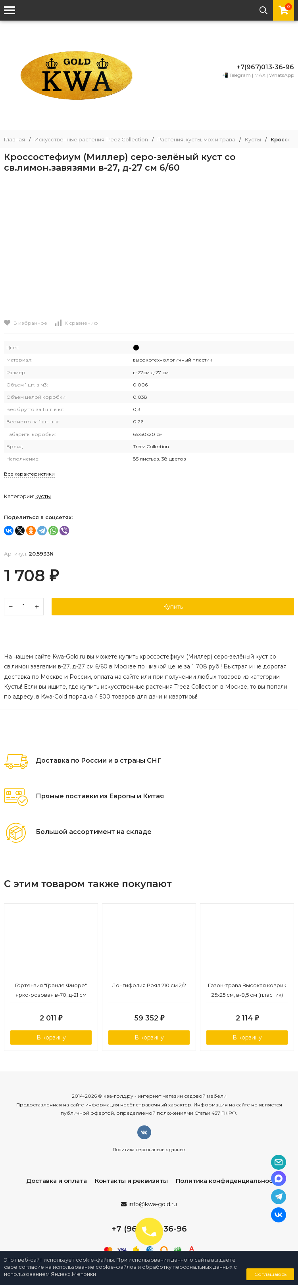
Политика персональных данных (149, 1149)
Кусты (253, 139)
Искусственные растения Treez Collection (91, 139)
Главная (14, 139)
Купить (173, 606)
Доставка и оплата (56, 1180)
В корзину (51, 1037)
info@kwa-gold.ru (153, 1204)
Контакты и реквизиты (131, 1180)
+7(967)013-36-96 (265, 67)
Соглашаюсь (270, 1274)
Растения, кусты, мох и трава (196, 139)
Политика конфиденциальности (228, 1180)
